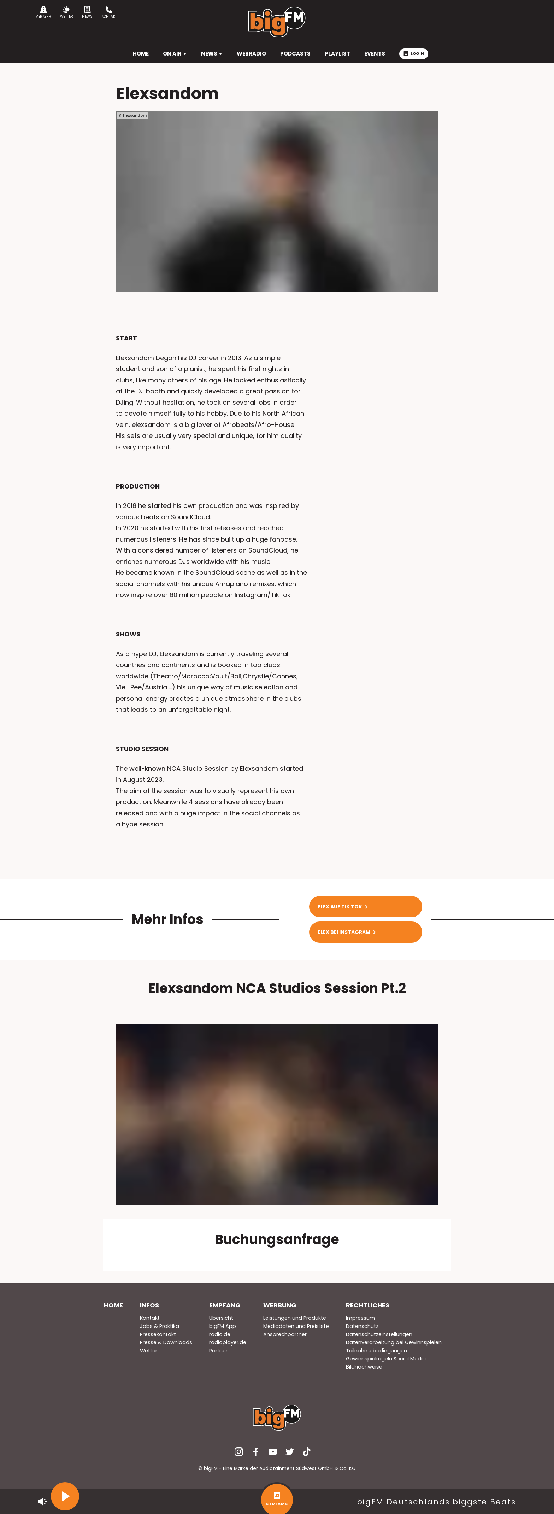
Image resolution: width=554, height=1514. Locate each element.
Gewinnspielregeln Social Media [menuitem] (386, 1358)
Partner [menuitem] (218, 1350)
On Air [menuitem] (175, 53)
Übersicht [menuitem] (221, 1318)
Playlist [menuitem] (337, 53)
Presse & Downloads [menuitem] (166, 1342)
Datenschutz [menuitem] (362, 1326)
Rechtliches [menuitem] (367, 1305)
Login (413, 53)
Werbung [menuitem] (279, 1305)
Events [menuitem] (374, 53)
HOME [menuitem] (141, 53)
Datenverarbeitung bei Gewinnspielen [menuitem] (394, 1342)
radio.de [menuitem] (219, 1334)
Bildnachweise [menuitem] (364, 1366)
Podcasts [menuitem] (295, 53)
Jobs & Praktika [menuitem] (159, 1326)
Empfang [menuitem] (225, 1305)
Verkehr (43, 12)
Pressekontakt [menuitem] (158, 1334)
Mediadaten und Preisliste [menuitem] (296, 1326)
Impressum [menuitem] (360, 1318)
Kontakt (109, 12)
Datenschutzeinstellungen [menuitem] (379, 1334)
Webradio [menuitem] (251, 53)
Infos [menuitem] (149, 1305)
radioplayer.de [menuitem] (227, 1342)
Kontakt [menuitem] (150, 1318)
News (87, 12)
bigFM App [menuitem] (222, 1326)
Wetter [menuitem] (148, 1350)
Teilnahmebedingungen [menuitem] (376, 1350)
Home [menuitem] (113, 1305)
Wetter (66, 12)
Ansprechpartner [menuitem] (285, 1334)
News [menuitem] (212, 53)
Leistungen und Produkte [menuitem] (294, 1318)
